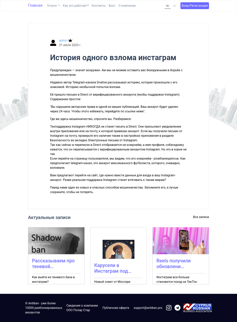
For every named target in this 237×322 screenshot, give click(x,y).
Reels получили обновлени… (173, 263)
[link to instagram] (168, 308)
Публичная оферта (115, 308)
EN (174, 6)
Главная (35, 5)
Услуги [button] (52, 5)
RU (167, 6)
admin (63, 40)
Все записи (201, 217)
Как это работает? (76, 5)
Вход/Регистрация (195, 5)
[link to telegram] (177, 308)
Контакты (99, 5)
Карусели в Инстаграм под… (112, 268)
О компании (127, 5)
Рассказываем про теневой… (53, 263)
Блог (112, 5)
